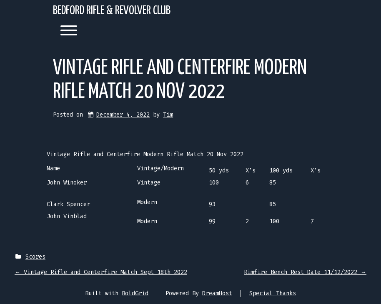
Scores (35, 256)
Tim (168, 114)
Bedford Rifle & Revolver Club (111, 11)
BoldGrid (135, 293)
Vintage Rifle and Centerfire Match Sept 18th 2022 (101, 272)
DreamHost (217, 293)
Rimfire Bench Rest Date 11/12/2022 (305, 272)
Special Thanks (272, 293)
